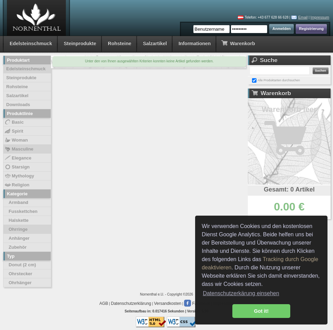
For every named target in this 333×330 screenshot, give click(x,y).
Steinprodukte (80, 43)
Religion (16, 185)
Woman (16, 140)
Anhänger (19, 238)
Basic (14, 122)
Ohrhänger (20, 282)
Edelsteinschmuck (31, 43)
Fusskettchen (23, 211)
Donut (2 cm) (22, 264)
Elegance (17, 158)
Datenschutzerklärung (131, 303)
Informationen (195, 43)
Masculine (18, 149)
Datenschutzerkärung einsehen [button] (241, 293)
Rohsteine (119, 43)
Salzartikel (155, 43)
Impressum (320, 17)
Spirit (13, 131)
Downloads (18, 104)
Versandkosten (167, 303)
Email (303, 17)
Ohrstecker (20, 273)
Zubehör (18, 247)
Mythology (19, 176)
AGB (103, 303)
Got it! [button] (261, 311)
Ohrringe (18, 229)
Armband (18, 202)
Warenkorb (238, 43)
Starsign (17, 167)
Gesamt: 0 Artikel (289, 189)
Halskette (19, 220)
